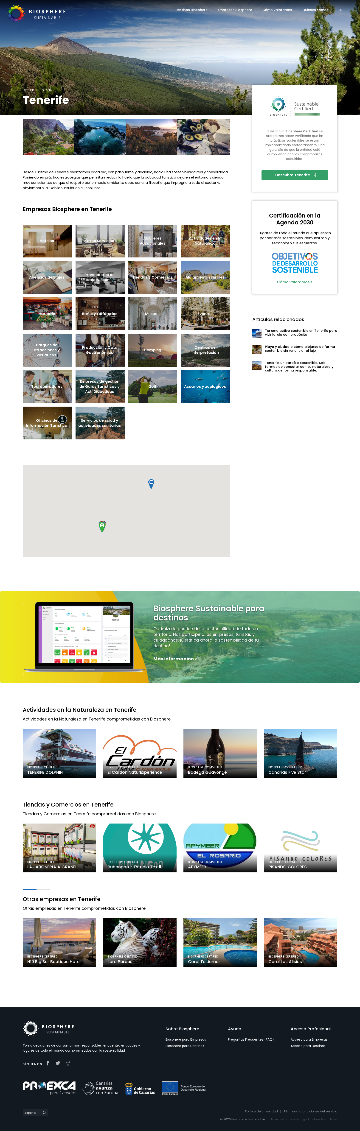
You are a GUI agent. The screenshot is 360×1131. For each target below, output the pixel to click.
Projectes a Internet (325, 1119)
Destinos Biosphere (191, 10)
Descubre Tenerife (295, 175)
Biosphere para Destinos (185, 1046)
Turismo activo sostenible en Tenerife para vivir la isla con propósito (301, 332)
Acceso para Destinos (308, 1046)
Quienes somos (315, 10)
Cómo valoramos (277, 10)
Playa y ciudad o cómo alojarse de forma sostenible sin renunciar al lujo (300, 348)
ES (340, 10)
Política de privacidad (261, 1111)
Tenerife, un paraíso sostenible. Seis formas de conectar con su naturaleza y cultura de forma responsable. (299, 366)
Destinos (30, 90)
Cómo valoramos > (295, 282)
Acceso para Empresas (309, 1039)
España (46, 90)
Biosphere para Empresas (186, 1039)
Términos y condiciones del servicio (310, 1111)
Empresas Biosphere (235, 10)
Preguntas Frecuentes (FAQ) (251, 1039)
